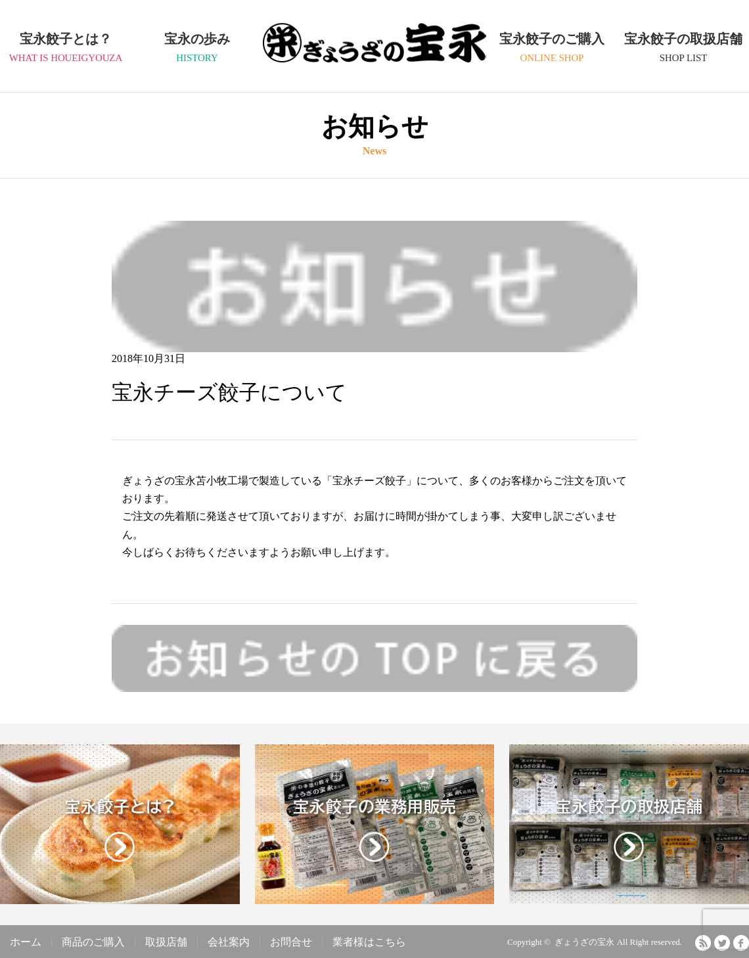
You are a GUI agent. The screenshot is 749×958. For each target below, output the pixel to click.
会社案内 (229, 941)
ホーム (25, 941)
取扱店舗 (166, 941)
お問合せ (291, 941)
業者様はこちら (369, 941)
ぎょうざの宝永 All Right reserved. (618, 942)
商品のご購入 (93, 941)
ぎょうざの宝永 (374, 56)
